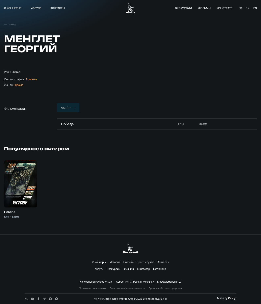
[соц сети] (26, 298)
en (255, 7)
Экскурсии (183, 7)
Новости (128, 262)
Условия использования (92, 288)
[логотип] (130, 8)
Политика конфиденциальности (127, 288)
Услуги (36, 7)
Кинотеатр (225, 7)
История (115, 262)
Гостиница (159, 268)
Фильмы (204, 7)
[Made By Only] (226, 298)
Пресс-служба (145, 262)
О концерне (12, 7)
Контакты (57, 7)
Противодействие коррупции (165, 288)
